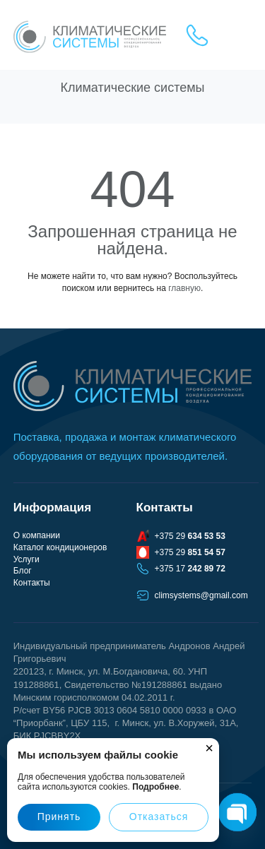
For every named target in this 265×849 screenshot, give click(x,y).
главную (184, 288)
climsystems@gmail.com (201, 595)
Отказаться (159, 816)
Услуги (26, 559)
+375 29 (190, 536)
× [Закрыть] (209, 748)
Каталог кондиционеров (60, 547)
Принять (59, 816)
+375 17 (190, 569)
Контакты (31, 583)
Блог (22, 571)
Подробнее (155, 787)
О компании (36, 535)
